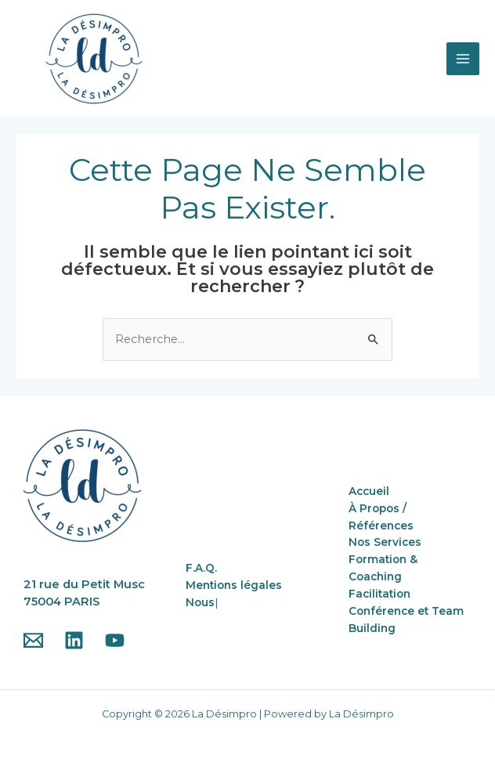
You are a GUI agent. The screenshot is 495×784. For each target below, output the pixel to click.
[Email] (33, 640)
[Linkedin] (74, 640)
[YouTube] (115, 640)
